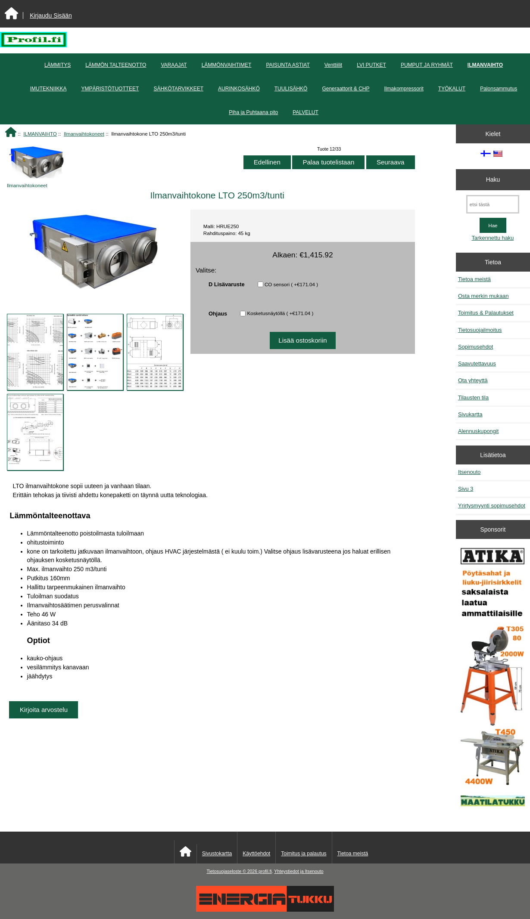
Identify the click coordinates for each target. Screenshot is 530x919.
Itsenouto (469, 472)
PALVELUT (305, 112)
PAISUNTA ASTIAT (287, 65)
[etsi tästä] (492, 204)
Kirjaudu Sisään (51, 15)
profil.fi (265, 871)
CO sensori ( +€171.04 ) (291, 284)
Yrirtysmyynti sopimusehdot (491, 505)
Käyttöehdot (256, 854)
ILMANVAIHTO (40, 133)
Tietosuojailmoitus (480, 330)
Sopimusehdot (475, 346)
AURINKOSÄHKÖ (239, 89)
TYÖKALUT (451, 89)
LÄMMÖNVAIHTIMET (227, 65)
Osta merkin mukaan (483, 296)
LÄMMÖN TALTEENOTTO (115, 65)
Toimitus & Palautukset (486, 312)
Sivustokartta (217, 854)
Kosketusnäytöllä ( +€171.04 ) (280, 313)
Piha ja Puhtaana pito (253, 112)
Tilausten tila (473, 397)
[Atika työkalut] (493, 677)
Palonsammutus (498, 89)
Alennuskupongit (478, 431)
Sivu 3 (465, 489)
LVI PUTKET (371, 65)
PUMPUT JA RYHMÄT (427, 65)
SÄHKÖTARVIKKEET (178, 89)
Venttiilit (333, 65)
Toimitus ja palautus (303, 854)
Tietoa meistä (474, 279)
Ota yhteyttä (473, 380)
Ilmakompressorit (403, 89)
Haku (493, 179)
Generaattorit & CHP (345, 89)
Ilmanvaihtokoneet (84, 133)
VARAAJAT (174, 65)
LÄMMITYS (57, 65)
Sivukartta (470, 414)
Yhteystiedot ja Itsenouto (298, 871)
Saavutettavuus (477, 363)
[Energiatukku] (265, 910)
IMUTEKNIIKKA (48, 89)
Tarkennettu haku (492, 238)
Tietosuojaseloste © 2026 (232, 871)
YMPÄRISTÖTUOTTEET (110, 89)
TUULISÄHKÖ (291, 89)
